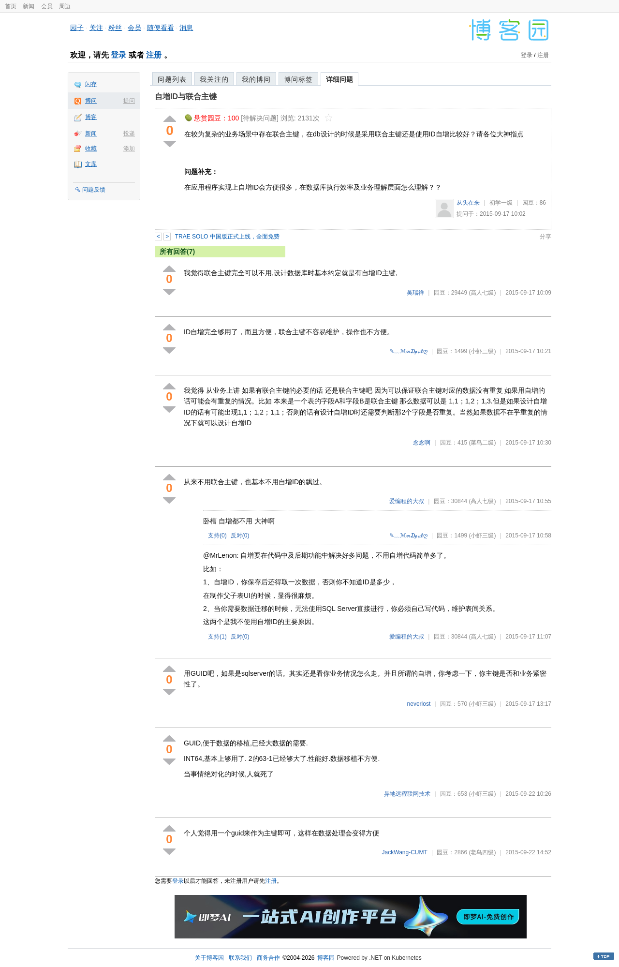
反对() (240, 535)
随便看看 (160, 27)
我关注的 (214, 79)
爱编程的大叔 (406, 501)
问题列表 (172, 79)
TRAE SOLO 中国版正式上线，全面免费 (227, 236)
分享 (545, 236)
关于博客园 (209, 957)
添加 (129, 148)
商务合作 (268, 957)
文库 (91, 164)
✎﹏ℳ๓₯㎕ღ (408, 351)
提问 (129, 100)
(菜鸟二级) (482, 442)
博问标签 (298, 79)
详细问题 (339, 79)
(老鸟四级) (482, 852)
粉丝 (115, 27)
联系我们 (240, 957)
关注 (96, 27)
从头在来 (468, 202)
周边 (65, 6)
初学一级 (501, 202)
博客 (91, 117)
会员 (47, 6)
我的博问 (256, 79)
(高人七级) (482, 292)
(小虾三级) (482, 351)
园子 (77, 27)
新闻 (28, 6)
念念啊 (421, 442)
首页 (10, 6)
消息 (186, 27)
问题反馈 (93, 189)
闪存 (91, 84)
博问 (91, 100)
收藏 (91, 148)
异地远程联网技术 (407, 793)
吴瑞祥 (415, 292)
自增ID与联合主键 (186, 96)
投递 (129, 133)
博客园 (326, 957)
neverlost (419, 703)
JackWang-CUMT (404, 852)
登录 (118, 55)
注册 (154, 55)
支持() (217, 535)
